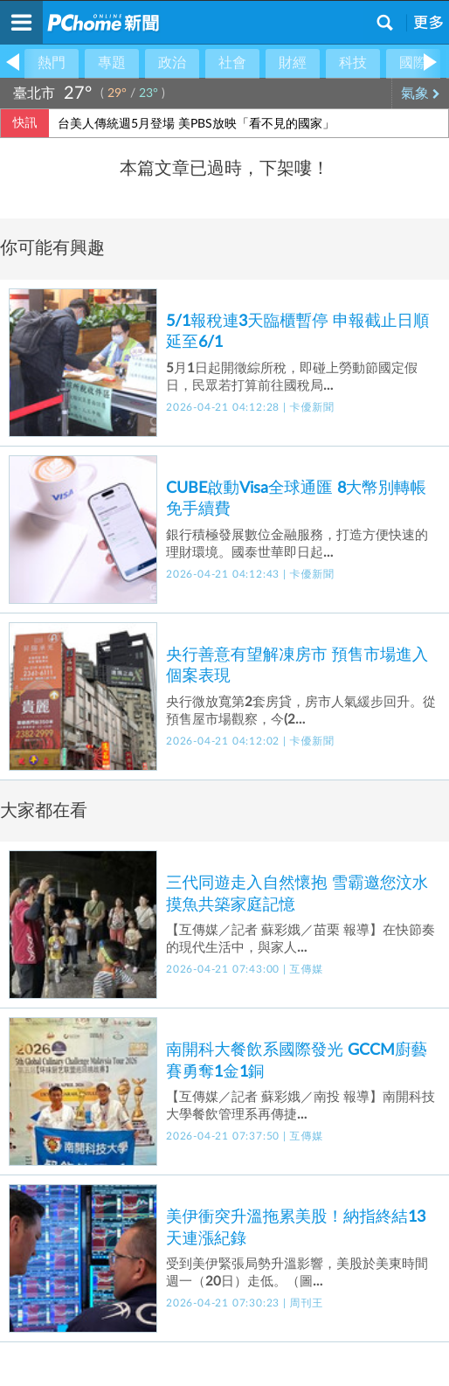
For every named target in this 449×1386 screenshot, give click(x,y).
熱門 (52, 63)
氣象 (420, 93)
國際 (413, 63)
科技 (353, 63)
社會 (232, 63)
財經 (293, 63)
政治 (172, 63)
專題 (112, 63)
